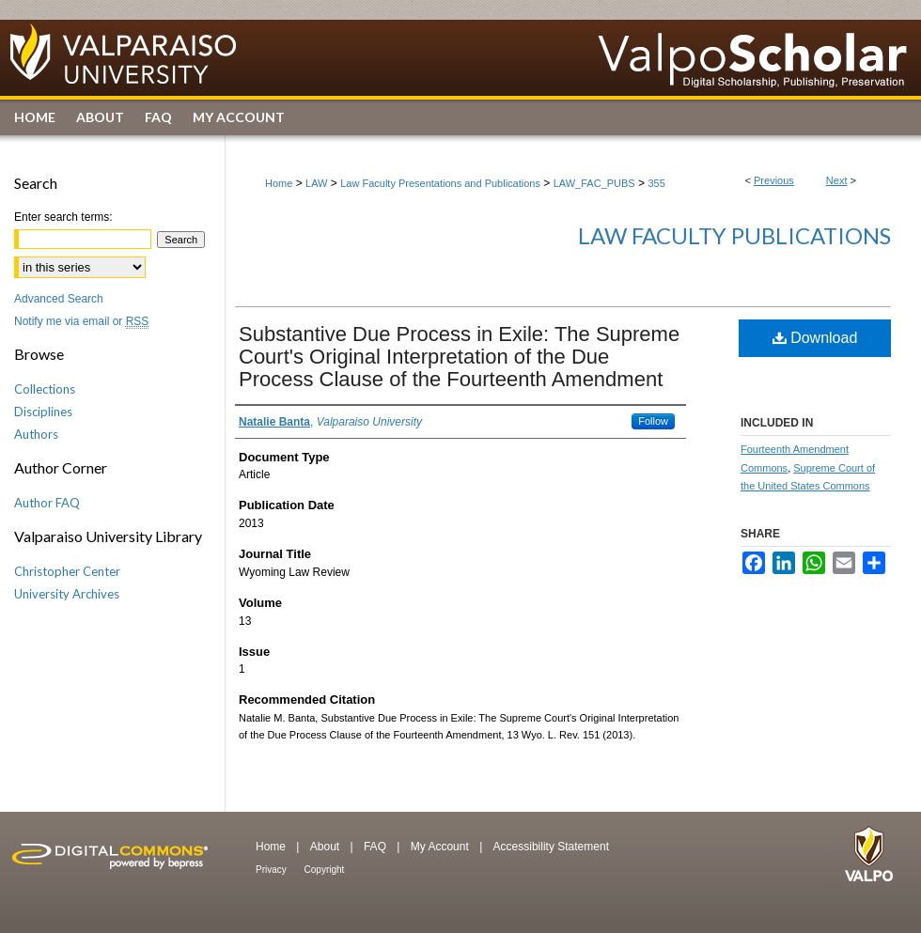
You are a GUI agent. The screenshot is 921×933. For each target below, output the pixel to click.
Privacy (272, 869)
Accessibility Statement (551, 846)
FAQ (376, 846)
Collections (44, 389)
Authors (36, 434)
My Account (441, 846)
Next (837, 180)
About (326, 846)
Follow (653, 421)
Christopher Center (67, 571)
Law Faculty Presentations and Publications (440, 183)
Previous (774, 180)
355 (656, 183)
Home (278, 183)
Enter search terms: (63, 217)
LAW (316, 183)
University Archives (66, 593)
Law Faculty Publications (734, 235)
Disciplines (43, 411)
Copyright (324, 869)
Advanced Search (58, 298)
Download (815, 338)
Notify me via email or (81, 321)
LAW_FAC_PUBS (594, 183)
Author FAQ (47, 502)
